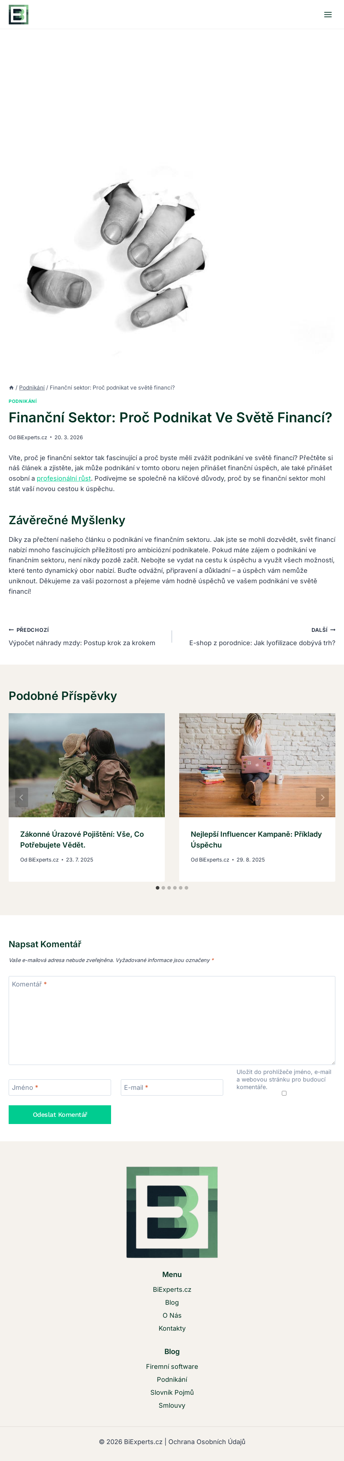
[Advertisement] (172, 83)
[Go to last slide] (21, 797)
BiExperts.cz (32, 437)
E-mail (136, 1088)
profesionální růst (64, 478)
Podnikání (23, 401)
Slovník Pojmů (172, 1392)
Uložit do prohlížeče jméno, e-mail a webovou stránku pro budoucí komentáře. (284, 1079)
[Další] (322, 797)
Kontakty (172, 1328)
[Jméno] (60, 1087)
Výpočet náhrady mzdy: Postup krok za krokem (87, 636)
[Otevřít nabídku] (327, 14)
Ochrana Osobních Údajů (207, 1442)
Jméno (25, 1088)
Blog (172, 1302)
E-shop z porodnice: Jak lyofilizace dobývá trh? (256, 636)
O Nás (172, 1315)
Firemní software (172, 1366)
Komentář (29, 984)
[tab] (157, 888)
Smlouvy (172, 1405)
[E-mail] (172, 1087)
